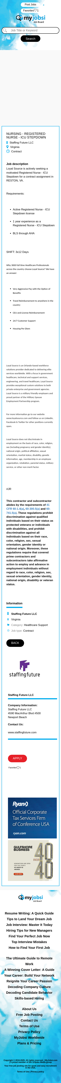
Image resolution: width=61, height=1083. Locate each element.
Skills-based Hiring (29, 998)
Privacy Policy (29, 1032)
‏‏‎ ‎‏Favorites (30, 11)
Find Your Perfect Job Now (29, 936)
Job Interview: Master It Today (29, 925)
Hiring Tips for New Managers (29, 930)
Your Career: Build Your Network (29, 975)
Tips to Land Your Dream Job (29, 919)
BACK (15, 643)
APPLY (17, 758)
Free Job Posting (29, 1014)
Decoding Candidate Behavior (29, 992)
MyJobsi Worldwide (29, 1037)
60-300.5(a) (33, 508)
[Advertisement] (30, 80)
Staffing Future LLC (21, 695)
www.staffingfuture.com (22, 732)
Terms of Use (29, 1026)
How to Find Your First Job (29, 947)
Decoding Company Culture (29, 987)
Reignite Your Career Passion (29, 981)
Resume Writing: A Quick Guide (29, 913)
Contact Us (29, 1020)
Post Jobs (30, 4)
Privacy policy (37, 1072)
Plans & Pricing (29, 1043)
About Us (29, 1009)
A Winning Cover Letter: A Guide (29, 970)
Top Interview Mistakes (29, 942)
